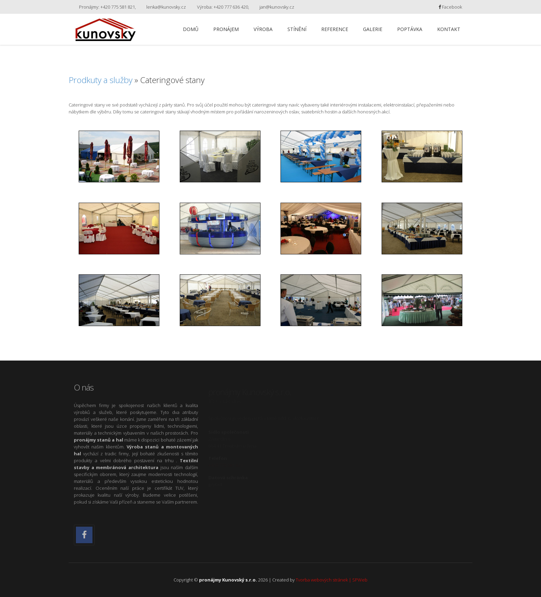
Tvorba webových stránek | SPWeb (331, 580)
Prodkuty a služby (100, 79)
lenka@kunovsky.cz (166, 7)
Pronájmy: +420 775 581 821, (107, 7)
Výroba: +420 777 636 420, (223, 7)
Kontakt (448, 29)
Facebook (450, 7)
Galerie (372, 29)
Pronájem (226, 29)
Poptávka (409, 29)
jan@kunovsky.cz (276, 7)
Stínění (296, 29)
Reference (334, 29)
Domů (190, 29)
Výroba (263, 29)
